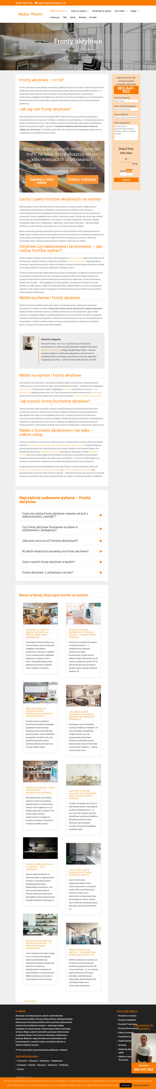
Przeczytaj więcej (140, 1085)
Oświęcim (22, 1065)
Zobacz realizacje (82, 179)
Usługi (133, 11)
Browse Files (126, 162)
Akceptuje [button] (125, 1085)
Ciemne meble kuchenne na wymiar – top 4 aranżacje (39, 866)
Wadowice (53, 1065)
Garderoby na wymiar (101, 11)
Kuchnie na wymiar (127, 1015)
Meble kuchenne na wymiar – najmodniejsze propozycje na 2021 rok (82, 952)
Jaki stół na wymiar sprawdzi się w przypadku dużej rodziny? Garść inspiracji (83, 794)
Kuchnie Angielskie (127, 1020)
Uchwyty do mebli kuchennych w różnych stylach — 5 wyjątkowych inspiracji (82, 633)
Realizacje (55, 17)
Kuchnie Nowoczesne (128, 1028)
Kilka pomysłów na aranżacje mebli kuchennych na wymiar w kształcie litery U (39, 712)
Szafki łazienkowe (127, 1040)
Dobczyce (33, 1060)
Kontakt (93, 17)
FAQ (65, 17)
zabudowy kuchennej (50, 350)
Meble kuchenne (58, 11)
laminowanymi (75, 258)
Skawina (42, 1065)
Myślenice (45, 1060)
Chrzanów (22, 1060)
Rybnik (32, 1065)
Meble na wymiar (69, 49)
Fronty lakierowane (77, 261)
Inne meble (119, 11)
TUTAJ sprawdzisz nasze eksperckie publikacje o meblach (42, 1050)
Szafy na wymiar (78, 11)
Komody (122, 1045)
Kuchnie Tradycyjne (128, 1024)
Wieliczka (64, 1065)
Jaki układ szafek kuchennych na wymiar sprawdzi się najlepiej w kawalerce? (82, 715)
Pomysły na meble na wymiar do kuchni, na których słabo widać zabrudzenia (37, 633)
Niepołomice (57, 1060)
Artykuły (82, 17)
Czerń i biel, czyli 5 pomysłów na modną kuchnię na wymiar (80, 872)
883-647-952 (25, 2)
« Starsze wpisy (30, 1001)
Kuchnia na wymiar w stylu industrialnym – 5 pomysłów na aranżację (40, 790)
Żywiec (20, 1069)
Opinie (73, 17)
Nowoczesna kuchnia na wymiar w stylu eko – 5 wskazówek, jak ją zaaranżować (39, 944)
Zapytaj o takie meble (42, 181)
